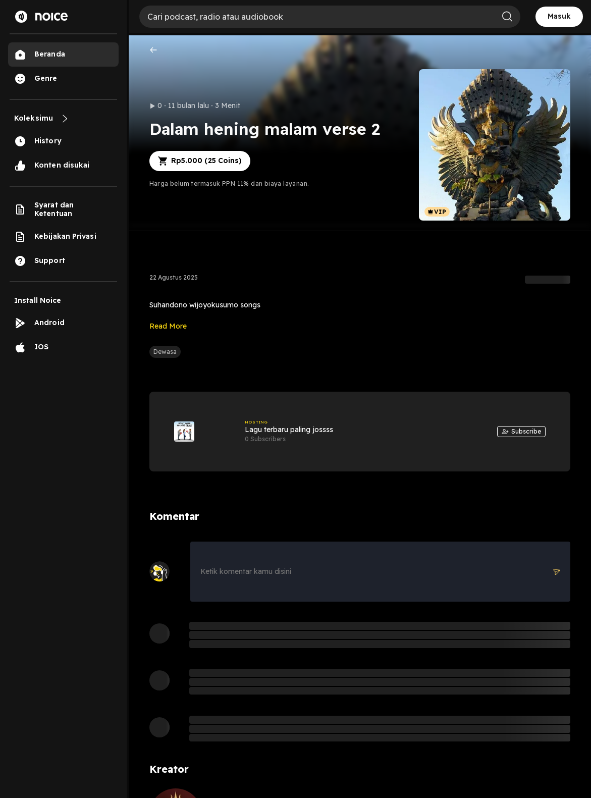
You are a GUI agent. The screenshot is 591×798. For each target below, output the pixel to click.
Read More (168, 326)
